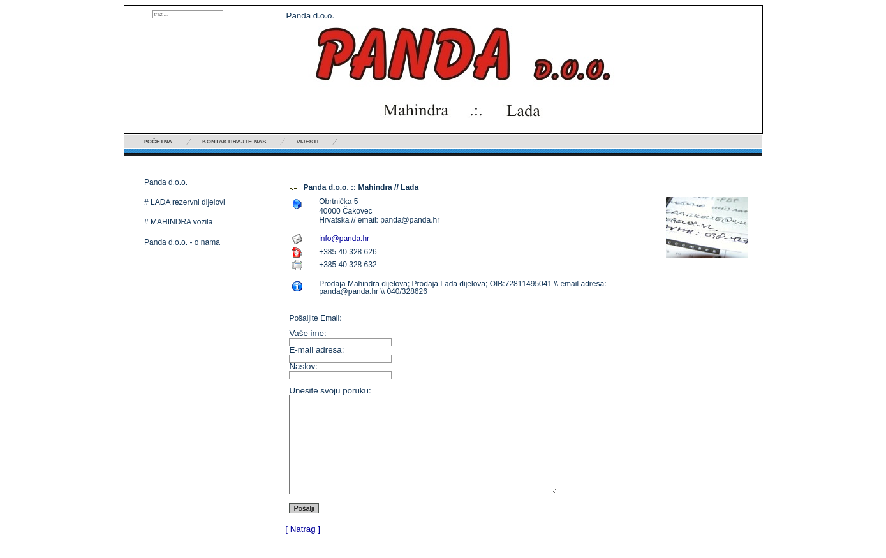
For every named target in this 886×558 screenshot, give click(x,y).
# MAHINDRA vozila (178, 221)
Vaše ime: (307, 333)
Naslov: (303, 366)
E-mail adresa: (316, 350)
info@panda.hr (344, 238)
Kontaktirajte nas (234, 141)
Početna (158, 141)
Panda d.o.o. (166, 182)
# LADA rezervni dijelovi (184, 202)
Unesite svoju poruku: (330, 390)
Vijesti (307, 141)
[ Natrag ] (302, 548)
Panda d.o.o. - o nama (182, 242)
